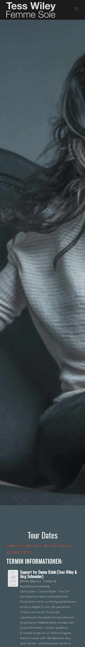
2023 (11, 552)
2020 (49, 545)
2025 (28, 552)
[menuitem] (77, 8)
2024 (20, 552)
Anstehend (21, 545)
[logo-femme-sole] (35, 10)
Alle (9, 545)
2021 (58, 545)
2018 (32, 545)
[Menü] (77, 8)
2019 (41, 545)
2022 (66, 545)
